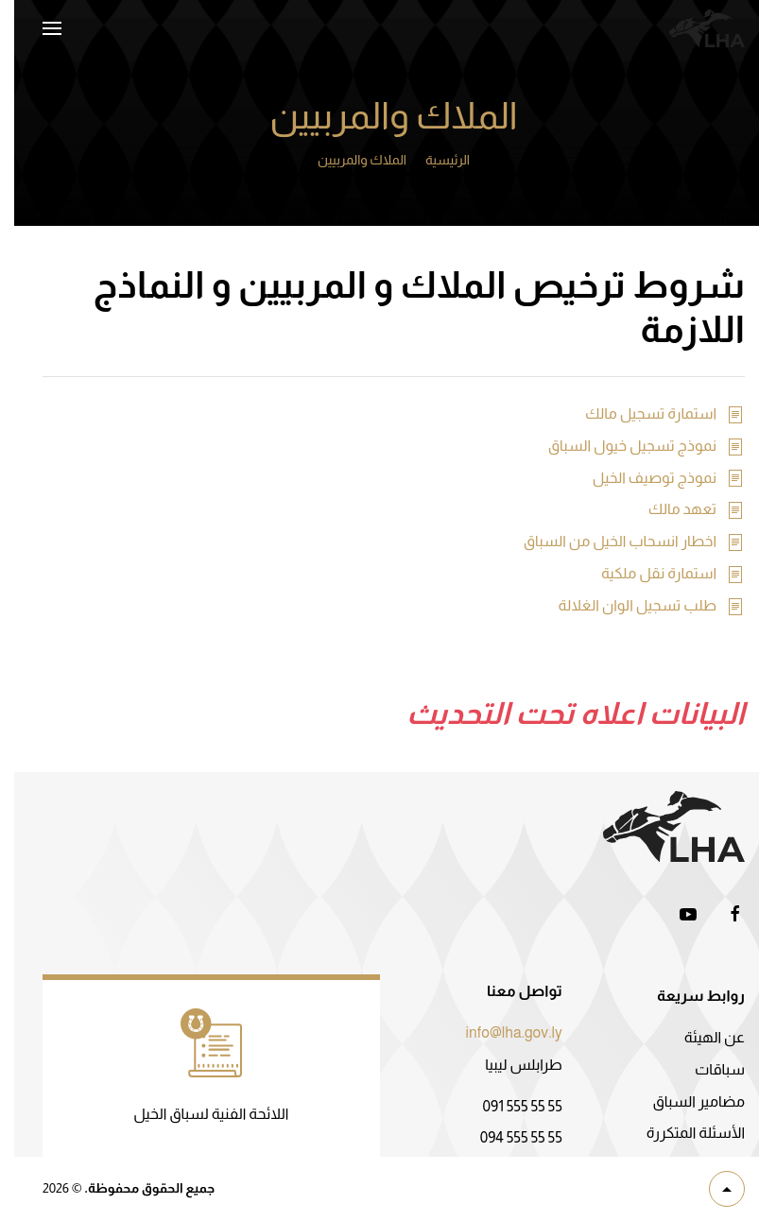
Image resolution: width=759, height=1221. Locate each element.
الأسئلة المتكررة (681, 1133)
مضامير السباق (685, 1101)
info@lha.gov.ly (500, 1032)
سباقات (706, 1069)
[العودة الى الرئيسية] (693, 28)
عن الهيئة (700, 1037)
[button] (37, 28)
